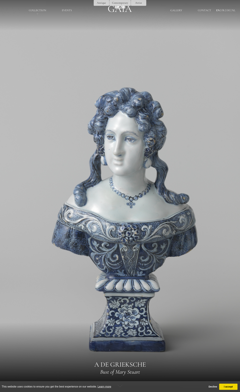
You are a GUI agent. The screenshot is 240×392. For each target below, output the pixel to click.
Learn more (104, 386)
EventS (67, 10)
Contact (204, 10)
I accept (228, 386)
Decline (212, 386)
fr (223, 10)
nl (233, 10)
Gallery (176, 10)
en (218, 10)
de (228, 10)
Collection (37, 10)
